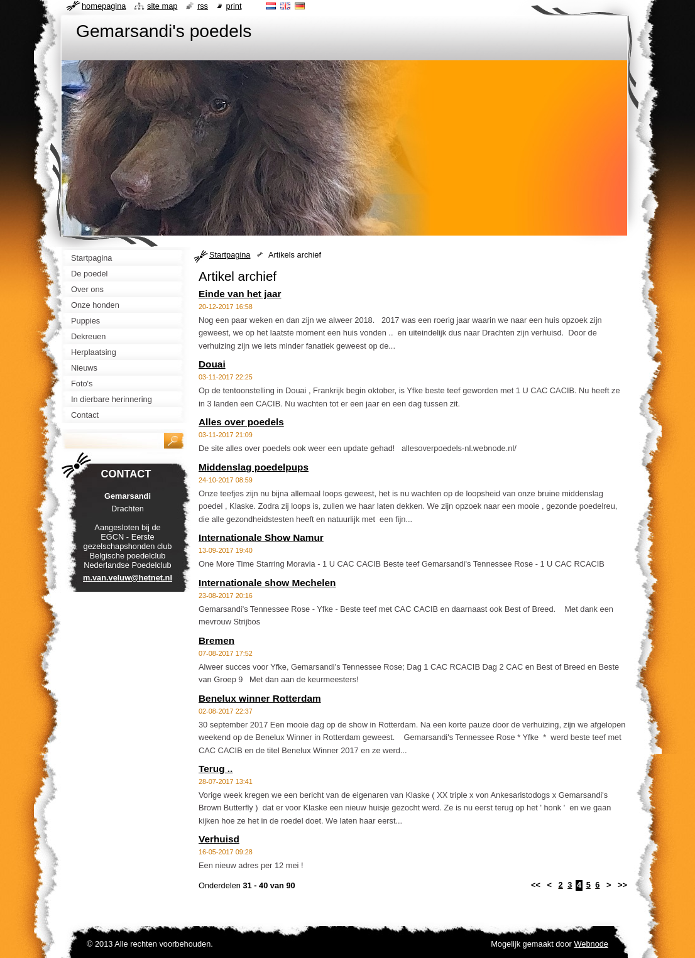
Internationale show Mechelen (267, 582)
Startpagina (229, 254)
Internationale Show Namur (261, 537)
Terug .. (216, 768)
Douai (212, 364)
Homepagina (104, 6)
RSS (202, 6)
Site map (162, 6)
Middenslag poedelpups (254, 467)
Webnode (591, 944)
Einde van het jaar (240, 293)
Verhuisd (219, 839)
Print (234, 6)
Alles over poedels (241, 421)
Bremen (216, 640)
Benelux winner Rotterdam (260, 698)
